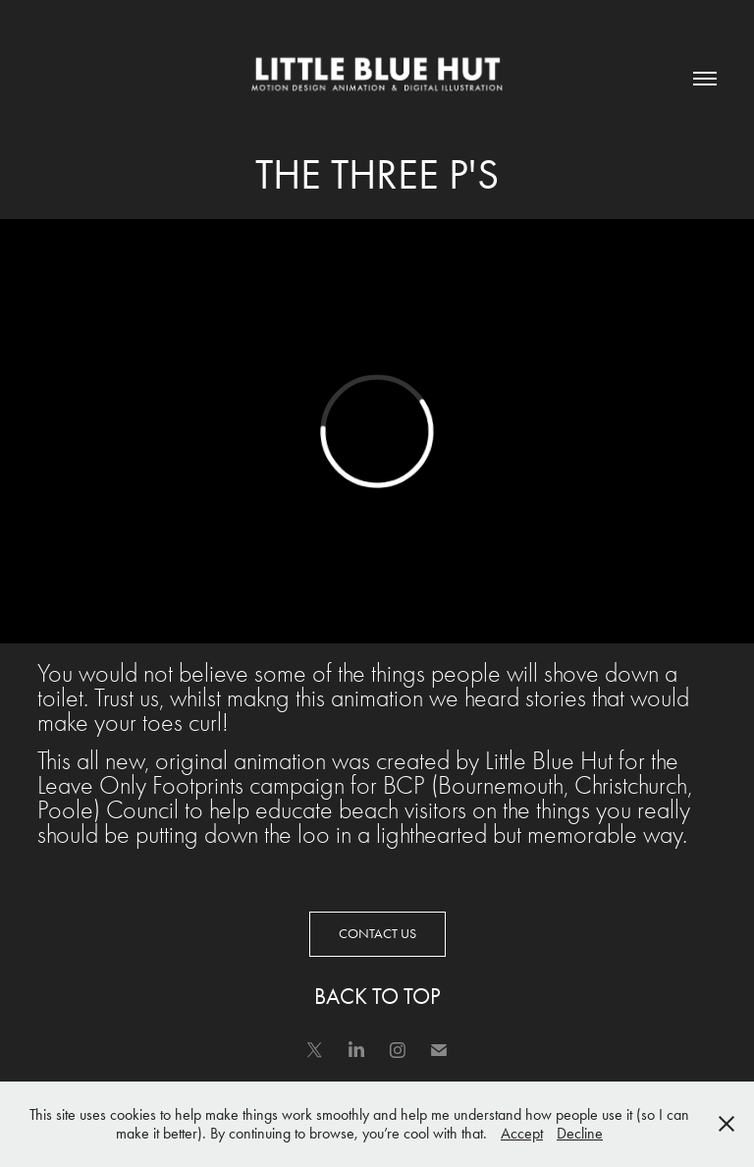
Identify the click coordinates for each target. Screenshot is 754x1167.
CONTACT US (377, 933)
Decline (580, 1133)
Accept (522, 1133)
